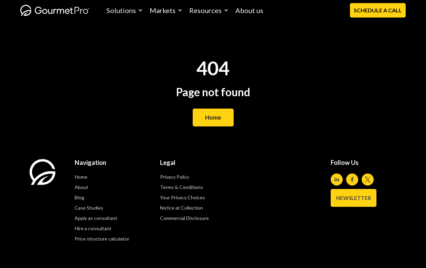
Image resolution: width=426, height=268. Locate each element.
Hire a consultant (93, 228)
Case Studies (89, 208)
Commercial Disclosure (184, 218)
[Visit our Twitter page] (368, 180)
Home (213, 117)
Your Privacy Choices (182, 197)
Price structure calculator (102, 239)
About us (249, 10)
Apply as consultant (96, 218)
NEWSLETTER (353, 198)
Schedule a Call (378, 10)
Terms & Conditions (181, 187)
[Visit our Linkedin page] (337, 180)
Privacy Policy (174, 177)
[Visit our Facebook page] (352, 180)
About (81, 187)
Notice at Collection (181, 208)
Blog (79, 197)
